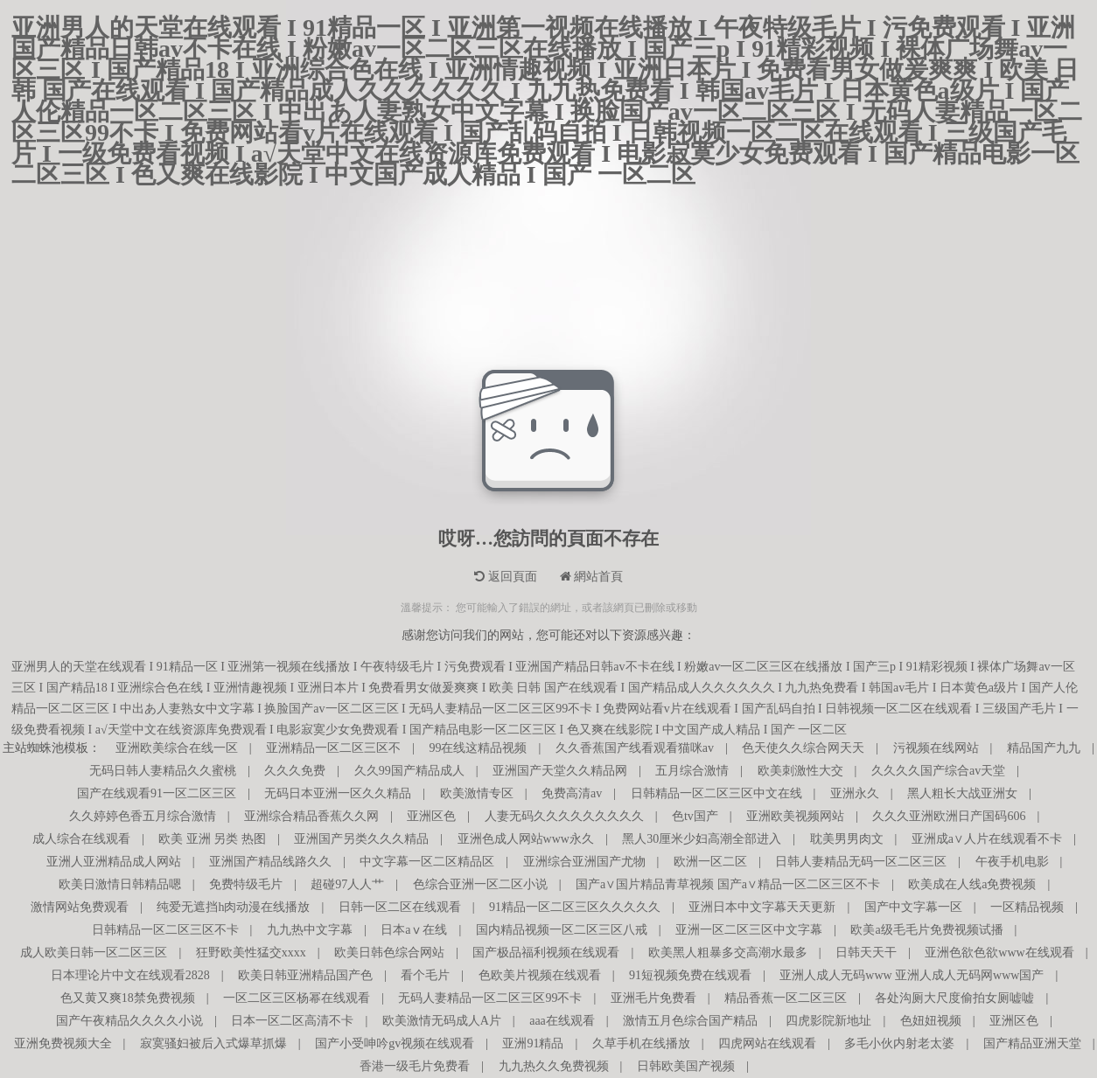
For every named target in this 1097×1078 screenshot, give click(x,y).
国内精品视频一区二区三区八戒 (561, 929)
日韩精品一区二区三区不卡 (165, 929)
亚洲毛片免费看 (653, 998)
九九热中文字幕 (310, 929)
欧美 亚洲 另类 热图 (212, 838)
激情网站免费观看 (80, 907)
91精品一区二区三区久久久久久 (574, 907)
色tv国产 (695, 816)
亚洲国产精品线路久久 (270, 861)
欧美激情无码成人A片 (441, 1020)
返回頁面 (505, 576)
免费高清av (572, 793)
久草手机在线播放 (641, 1043)
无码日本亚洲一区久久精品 (337, 793)
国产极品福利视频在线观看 (545, 952)
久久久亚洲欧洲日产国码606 (948, 816)
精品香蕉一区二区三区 (785, 998)
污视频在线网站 (936, 748)
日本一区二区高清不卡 (292, 1020)
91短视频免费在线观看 (690, 975)
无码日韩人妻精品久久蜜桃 (162, 770)
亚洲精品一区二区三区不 (333, 748)
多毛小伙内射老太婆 (899, 1043)
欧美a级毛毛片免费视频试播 (926, 929)
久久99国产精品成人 (409, 770)
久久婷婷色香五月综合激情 (142, 816)
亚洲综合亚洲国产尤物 (584, 861)
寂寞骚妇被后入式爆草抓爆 (213, 1043)
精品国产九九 (1043, 748)
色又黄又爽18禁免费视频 (127, 998)
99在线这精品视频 (478, 748)
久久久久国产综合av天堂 (938, 770)
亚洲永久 (854, 793)
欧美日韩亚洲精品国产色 (305, 975)
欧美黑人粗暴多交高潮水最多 (727, 952)
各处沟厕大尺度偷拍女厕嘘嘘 (954, 998)
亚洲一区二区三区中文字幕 (748, 929)
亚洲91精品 (532, 1043)
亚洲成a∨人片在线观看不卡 (987, 838)
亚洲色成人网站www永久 (526, 838)
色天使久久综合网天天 (803, 748)
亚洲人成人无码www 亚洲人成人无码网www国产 (911, 975)
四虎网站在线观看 (767, 1043)
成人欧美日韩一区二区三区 (93, 952)
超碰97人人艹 (347, 884)
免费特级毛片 (246, 884)
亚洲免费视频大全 (63, 1043)
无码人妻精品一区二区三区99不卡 (490, 998)
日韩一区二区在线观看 (400, 907)
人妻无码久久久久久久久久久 (564, 816)
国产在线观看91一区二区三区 (156, 793)
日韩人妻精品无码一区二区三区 (861, 861)
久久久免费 (294, 770)
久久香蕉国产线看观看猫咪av (634, 748)
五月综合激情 (692, 770)
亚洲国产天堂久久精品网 (560, 770)
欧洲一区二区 (710, 861)
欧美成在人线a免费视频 (972, 884)
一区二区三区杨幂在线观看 (296, 998)
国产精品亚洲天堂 (1032, 1043)
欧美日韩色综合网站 (389, 952)
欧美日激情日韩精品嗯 (120, 884)
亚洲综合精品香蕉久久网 (311, 816)
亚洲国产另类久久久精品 (361, 838)
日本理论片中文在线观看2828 (130, 975)
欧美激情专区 (477, 793)
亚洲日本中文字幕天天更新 (761, 907)
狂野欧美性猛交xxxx (251, 952)
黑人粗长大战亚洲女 (962, 793)
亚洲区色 (431, 816)
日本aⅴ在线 (414, 929)
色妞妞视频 (930, 1020)
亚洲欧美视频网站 (795, 816)
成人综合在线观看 (81, 838)
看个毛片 (425, 975)
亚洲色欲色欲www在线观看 (999, 952)
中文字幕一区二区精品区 (427, 861)
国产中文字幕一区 (913, 907)
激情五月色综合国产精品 (690, 1020)
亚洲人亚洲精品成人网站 (113, 861)
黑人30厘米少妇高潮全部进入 (701, 838)
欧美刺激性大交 (800, 770)
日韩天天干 (866, 952)
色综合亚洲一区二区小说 (480, 884)
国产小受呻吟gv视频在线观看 (394, 1043)
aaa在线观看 (562, 1020)
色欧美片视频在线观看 (540, 975)
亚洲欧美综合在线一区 (176, 748)
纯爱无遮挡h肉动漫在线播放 (233, 907)
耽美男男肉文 (847, 838)
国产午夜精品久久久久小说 (129, 1020)
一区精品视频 (1027, 907)
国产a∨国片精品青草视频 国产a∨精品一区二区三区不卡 (728, 884)
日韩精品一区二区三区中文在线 (716, 793)
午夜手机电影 (1012, 861)
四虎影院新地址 (828, 1020)
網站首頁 (592, 576)
